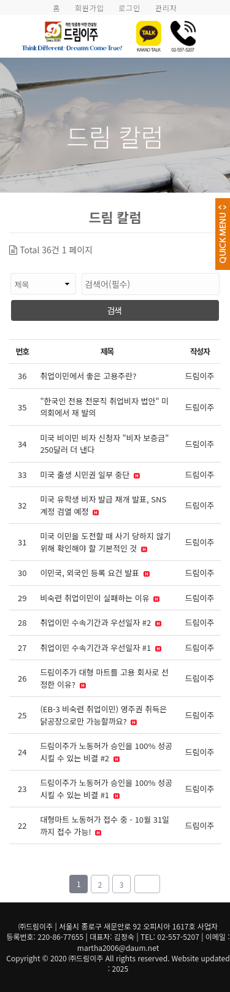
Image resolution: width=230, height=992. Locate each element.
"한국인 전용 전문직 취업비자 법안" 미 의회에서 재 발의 (104, 407)
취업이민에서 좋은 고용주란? (88, 376)
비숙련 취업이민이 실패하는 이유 (99, 598)
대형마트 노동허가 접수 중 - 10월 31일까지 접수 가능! (104, 825)
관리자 (166, 7)
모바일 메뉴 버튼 (214, 33)
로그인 (129, 7)
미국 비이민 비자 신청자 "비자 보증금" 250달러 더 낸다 (104, 444)
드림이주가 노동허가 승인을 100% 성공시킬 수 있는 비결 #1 (106, 789)
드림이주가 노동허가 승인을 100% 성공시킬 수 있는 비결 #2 (106, 752)
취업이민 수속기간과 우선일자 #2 (100, 622)
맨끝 (147, 884)
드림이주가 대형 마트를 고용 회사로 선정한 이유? (104, 678)
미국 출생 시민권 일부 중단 (90, 474)
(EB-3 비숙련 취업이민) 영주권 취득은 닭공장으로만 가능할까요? (103, 715)
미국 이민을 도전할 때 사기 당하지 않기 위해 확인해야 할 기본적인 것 (105, 542)
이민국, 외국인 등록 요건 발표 (94, 573)
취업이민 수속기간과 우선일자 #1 (100, 647)
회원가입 (89, 7)
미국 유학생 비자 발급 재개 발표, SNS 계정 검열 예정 (103, 505)
